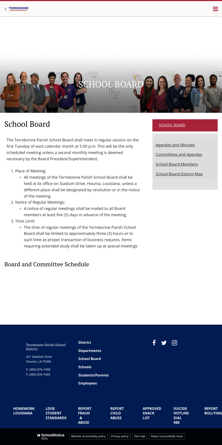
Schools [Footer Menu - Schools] (84, 367)
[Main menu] (215, 8)
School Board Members (177, 164)
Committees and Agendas (179, 154)
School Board (172, 125)
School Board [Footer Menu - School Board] (89, 358)
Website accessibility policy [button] (88, 436)
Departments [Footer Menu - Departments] (89, 350)
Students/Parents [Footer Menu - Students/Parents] (93, 375)
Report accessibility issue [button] (167, 436)
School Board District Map (179, 174)
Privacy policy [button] (120, 436)
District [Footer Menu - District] (84, 342)
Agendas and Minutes (175, 144)
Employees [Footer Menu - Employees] (87, 383)
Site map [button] (139, 436)
